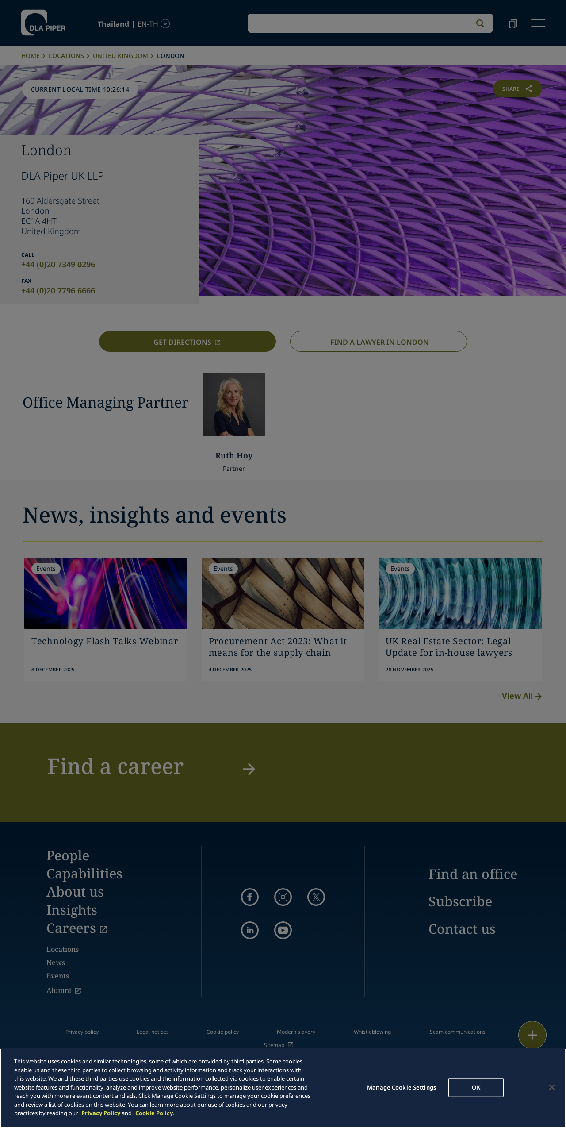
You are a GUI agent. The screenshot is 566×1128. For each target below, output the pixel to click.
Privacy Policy (100, 1113)
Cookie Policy (154, 1113)
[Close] (552, 1087)
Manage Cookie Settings (401, 1087)
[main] (283, 1088)
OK (476, 1087)
